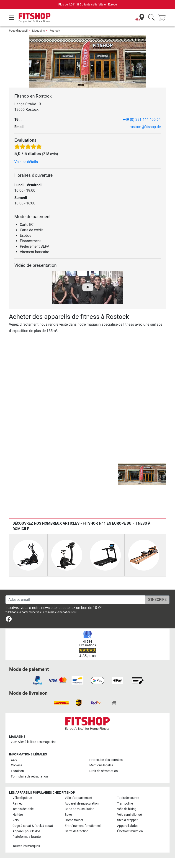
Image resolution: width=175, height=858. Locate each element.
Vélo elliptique (22, 798)
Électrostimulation (130, 831)
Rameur (18, 803)
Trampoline (125, 803)
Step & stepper (127, 820)
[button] (119, 474)
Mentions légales (101, 765)
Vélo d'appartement (78, 798)
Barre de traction (76, 831)
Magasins (38, 30)
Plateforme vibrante (27, 837)
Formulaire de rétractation (29, 776)
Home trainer (74, 820)
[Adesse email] (75, 599)
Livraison (17, 771)
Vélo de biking (126, 809)
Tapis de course (128, 798)
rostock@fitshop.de (145, 127)
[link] (9, 620)
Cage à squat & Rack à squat (33, 826)
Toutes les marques (26, 846)
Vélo (16, 820)
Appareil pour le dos (26, 831)
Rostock (54, 30)
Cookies (16, 765)
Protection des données (106, 760)
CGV (14, 760)
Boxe (68, 815)
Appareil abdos (127, 826)
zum (33, 742)
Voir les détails (26, 162)
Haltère (18, 815)
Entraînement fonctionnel (82, 826)
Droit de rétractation (103, 771)
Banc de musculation (79, 809)
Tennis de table (23, 809)
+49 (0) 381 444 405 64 (142, 119)
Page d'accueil (18, 30)
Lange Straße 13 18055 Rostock (27, 107)
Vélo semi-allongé (129, 815)
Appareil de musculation (82, 803)
